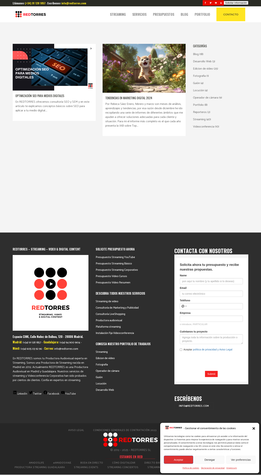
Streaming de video (107, 214)
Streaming (199, 119)
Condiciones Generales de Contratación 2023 (125, 343)
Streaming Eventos (194, 380)
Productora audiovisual (109, 233)
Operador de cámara (205, 97)
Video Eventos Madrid (231, 380)
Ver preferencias (241, 459)
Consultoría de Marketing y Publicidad (117, 220)
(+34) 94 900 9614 (70, 255)
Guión (196, 83)
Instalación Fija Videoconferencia (115, 245)
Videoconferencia (203, 126)
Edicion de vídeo (203, 68)
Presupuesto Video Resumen (113, 195)
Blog (196, 54)
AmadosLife (36, 375)
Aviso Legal (76, 343)
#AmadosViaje (62, 375)
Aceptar (178, 459)
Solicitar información (236, 2)
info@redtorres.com (66, 261)
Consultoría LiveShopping (110, 226)
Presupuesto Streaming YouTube (115, 170)
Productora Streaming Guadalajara (40, 380)
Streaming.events (86, 380)
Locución (198, 90)
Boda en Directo (91, 375)
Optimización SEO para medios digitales (39, 96)
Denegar (209, 459)
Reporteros (200, 112)
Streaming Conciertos (122, 380)
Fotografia (199, 76)
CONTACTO (230, 14)
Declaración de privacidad (213, 468)
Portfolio (198, 104)
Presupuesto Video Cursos (111, 189)
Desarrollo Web (202, 61)
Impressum (231, 468)
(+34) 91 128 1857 (32, 255)
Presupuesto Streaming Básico (114, 176)
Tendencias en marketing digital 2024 (128, 98)
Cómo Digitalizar (123, 375)
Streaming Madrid (160, 380)
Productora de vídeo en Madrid (202, 375)
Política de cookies (191, 468)
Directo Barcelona (157, 375)
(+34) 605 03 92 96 (31, 261)
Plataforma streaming (108, 239)
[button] (254, 428)
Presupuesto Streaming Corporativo (117, 182)
